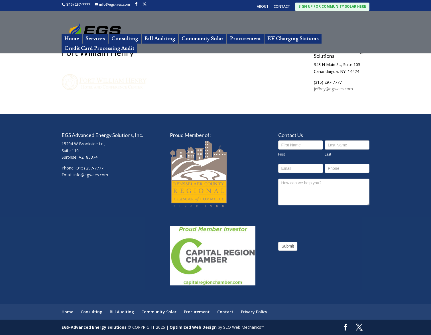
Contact (225, 311)
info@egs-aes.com (91, 174)
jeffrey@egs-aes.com (333, 88)
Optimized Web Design (193, 327)
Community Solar (202, 38)
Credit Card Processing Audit (99, 48)
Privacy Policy (254, 311)
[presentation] (321, 222)
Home (71, 38)
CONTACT (282, 7)
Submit (288, 246)
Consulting (124, 38)
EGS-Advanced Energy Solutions (94, 327)
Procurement (245, 38)
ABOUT (263, 7)
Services (95, 38)
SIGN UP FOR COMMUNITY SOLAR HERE (332, 6)
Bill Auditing (160, 38)
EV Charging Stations (293, 38)
